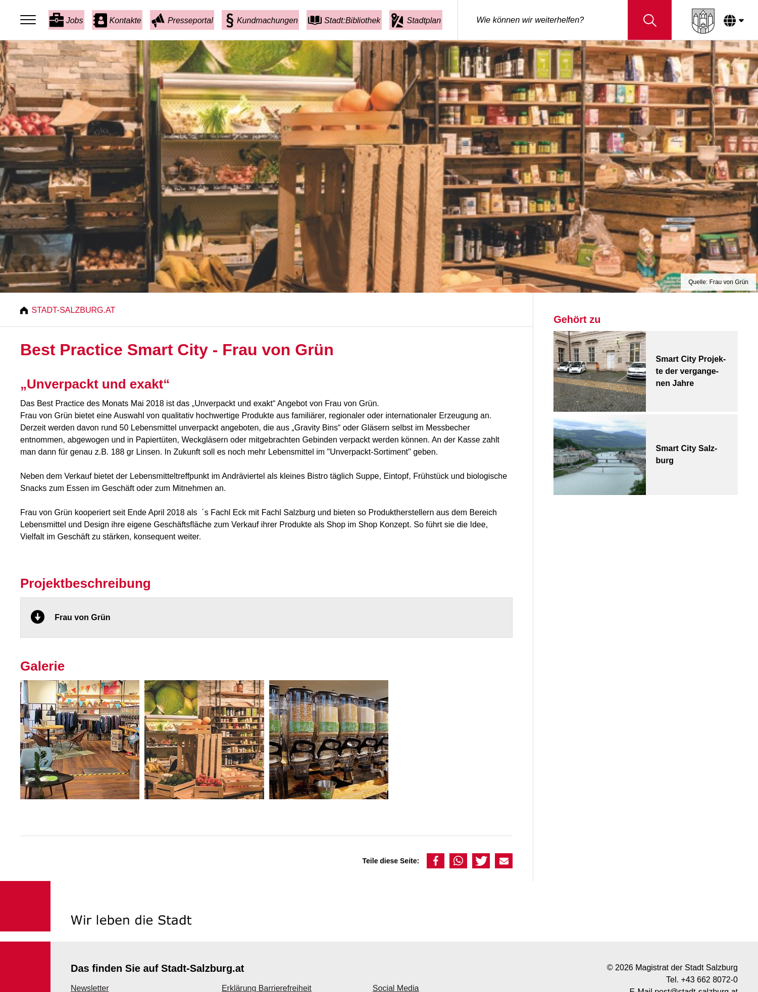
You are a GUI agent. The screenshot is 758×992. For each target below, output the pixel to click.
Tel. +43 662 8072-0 (702, 979)
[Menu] (30, 20)
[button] (435, 860)
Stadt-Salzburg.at (75, 310)
